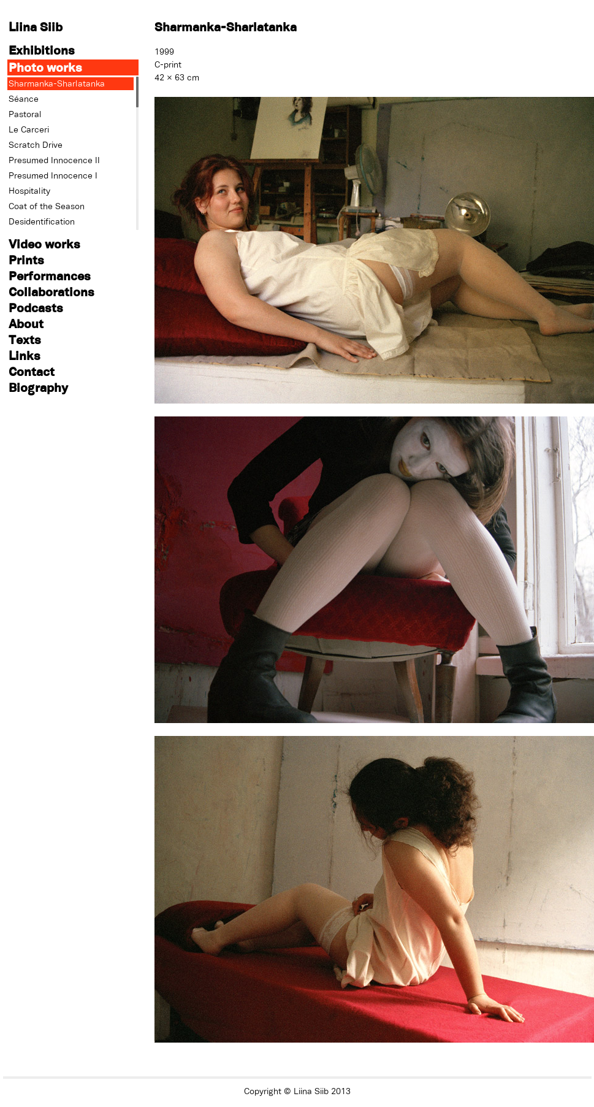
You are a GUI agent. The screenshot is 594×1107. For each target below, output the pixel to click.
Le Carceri (29, 129)
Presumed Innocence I (53, 175)
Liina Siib (36, 26)
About (26, 323)
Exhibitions (42, 50)
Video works (44, 243)
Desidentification (42, 221)
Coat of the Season (47, 206)
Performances (50, 275)
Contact (32, 371)
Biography (38, 387)
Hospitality (29, 190)
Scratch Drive (36, 144)
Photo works (45, 67)
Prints (26, 259)
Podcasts (36, 307)
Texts (25, 339)
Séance (24, 98)
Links (24, 355)
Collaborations (51, 291)
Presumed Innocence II (54, 160)
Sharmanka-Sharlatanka (57, 83)
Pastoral (25, 114)
